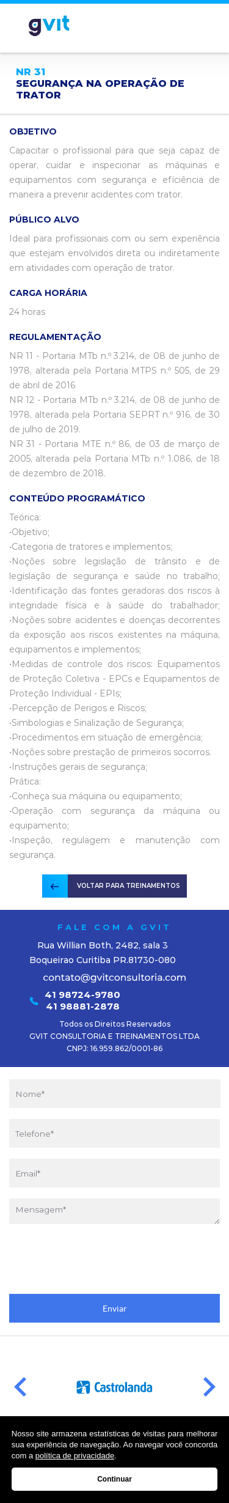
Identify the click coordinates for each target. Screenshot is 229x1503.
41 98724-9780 (82, 994)
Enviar (115, 1308)
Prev (20, 1387)
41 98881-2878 (83, 1006)
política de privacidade (74, 1455)
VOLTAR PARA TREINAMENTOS (128, 886)
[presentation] (115, 1259)
